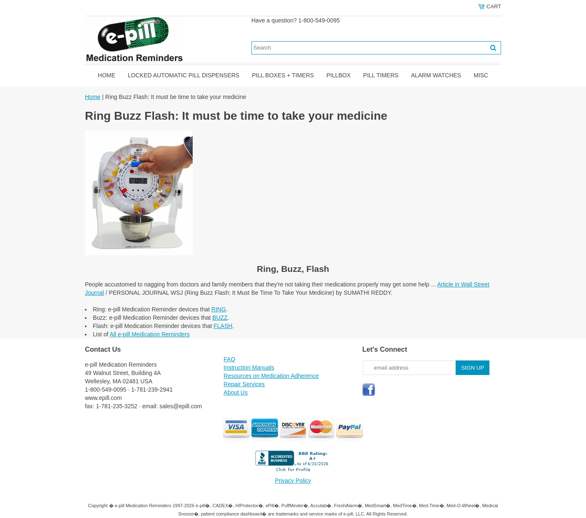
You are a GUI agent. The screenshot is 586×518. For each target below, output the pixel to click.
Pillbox (338, 75)
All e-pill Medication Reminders (149, 334)
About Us (235, 392)
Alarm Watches (436, 75)
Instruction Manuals (248, 367)
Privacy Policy (293, 480)
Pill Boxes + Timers (283, 75)
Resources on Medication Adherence (271, 375)
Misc (481, 75)
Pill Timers (381, 75)
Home (106, 75)
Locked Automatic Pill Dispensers (183, 75)
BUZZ (220, 317)
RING (218, 309)
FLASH (223, 326)
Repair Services (244, 384)
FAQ (229, 359)
